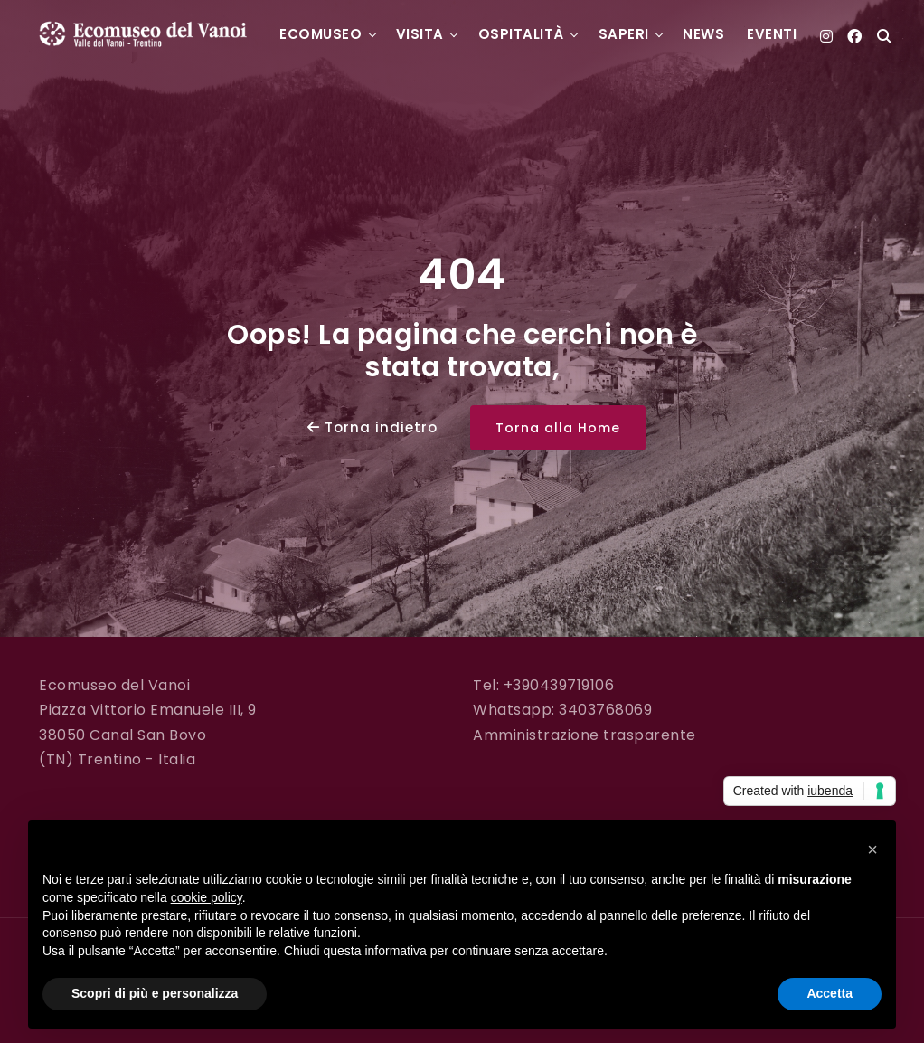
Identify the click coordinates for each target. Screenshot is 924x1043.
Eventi (772, 33)
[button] (872, 849)
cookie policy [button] (206, 897)
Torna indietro (372, 427)
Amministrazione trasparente (584, 735)
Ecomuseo (320, 33)
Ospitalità (521, 33)
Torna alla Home (557, 428)
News (703, 33)
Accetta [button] (829, 993)
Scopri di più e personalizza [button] (154, 993)
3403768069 (605, 709)
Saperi (624, 33)
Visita (420, 33)
